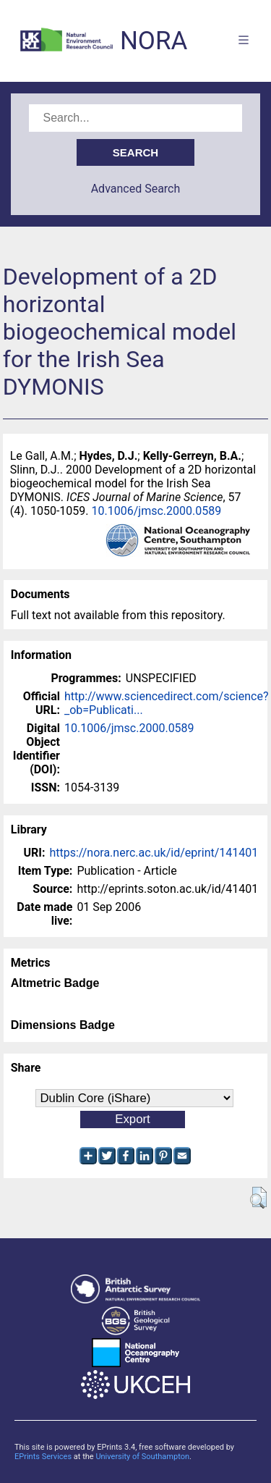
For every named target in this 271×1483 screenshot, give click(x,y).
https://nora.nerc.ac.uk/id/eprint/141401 (153, 853)
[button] (258, 1198)
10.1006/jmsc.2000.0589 (157, 511)
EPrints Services (43, 1456)
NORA (153, 41)
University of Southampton (142, 1456)
